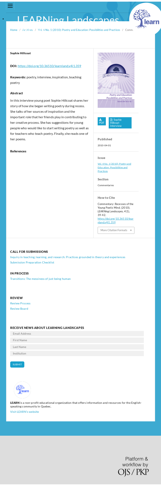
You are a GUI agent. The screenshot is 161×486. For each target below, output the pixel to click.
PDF (101, 122)
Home (14, 30)
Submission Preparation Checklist (32, 262)
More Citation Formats (114, 230)
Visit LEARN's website (24, 411)
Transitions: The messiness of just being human (40, 278)
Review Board (19, 308)
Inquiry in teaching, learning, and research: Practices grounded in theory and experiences (67, 257)
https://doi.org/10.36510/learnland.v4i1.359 (49, 66)
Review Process (20, 303)
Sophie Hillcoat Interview (116, 122)
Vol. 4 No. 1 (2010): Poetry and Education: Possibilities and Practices (114, 167)
